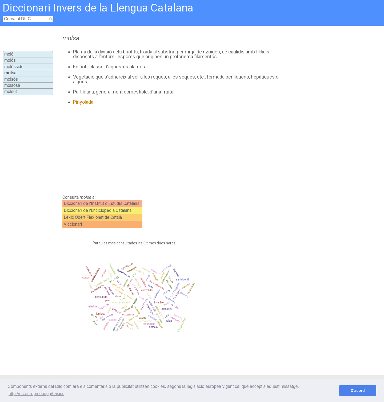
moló (9, 54)
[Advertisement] (171, 149)
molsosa (12, 85)
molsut (10, 91)
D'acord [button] (358, 390)
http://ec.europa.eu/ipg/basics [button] (36, 393)
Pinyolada (83, 102)
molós (10, 60)
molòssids (13, 66)
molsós (11, 79)
